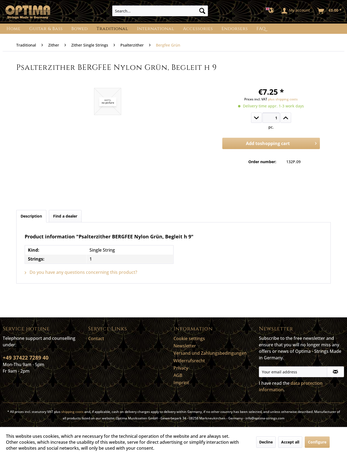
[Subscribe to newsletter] (335, 371)
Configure (317, 442)
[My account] (296, 10)
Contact (96, 338)
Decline (266, 442)
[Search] (202, 10)
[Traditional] (112, 29)
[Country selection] (271, 10)
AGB (178, 375)
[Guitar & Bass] (45, 29)
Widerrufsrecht (189, 361)
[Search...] (160, 10)
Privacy (181, 368)
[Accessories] (198, 29)
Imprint (181, 383)
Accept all (290, 442)
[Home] (13, 29)
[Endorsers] (235, 29)
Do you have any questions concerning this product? (81, 272)
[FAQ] (261, 29)
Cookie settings (189, 338)
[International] (155, 29)
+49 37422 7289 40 (26, 357)
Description (31, 216)
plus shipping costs (283, 99)
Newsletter (185, 346)
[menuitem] (160, 10)
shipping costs (72, 411)
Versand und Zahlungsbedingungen (210, 353)
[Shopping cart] (329, 10)
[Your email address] (293, 371)
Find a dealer (65, 216)
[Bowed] (80, 29)
